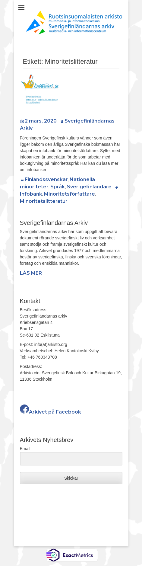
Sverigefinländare (89, 187)
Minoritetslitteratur (44, 201)
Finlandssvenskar (46, 179)
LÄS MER (31, 273)
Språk (57, 187)
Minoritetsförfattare (69, 194)
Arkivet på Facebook (50, 412)
